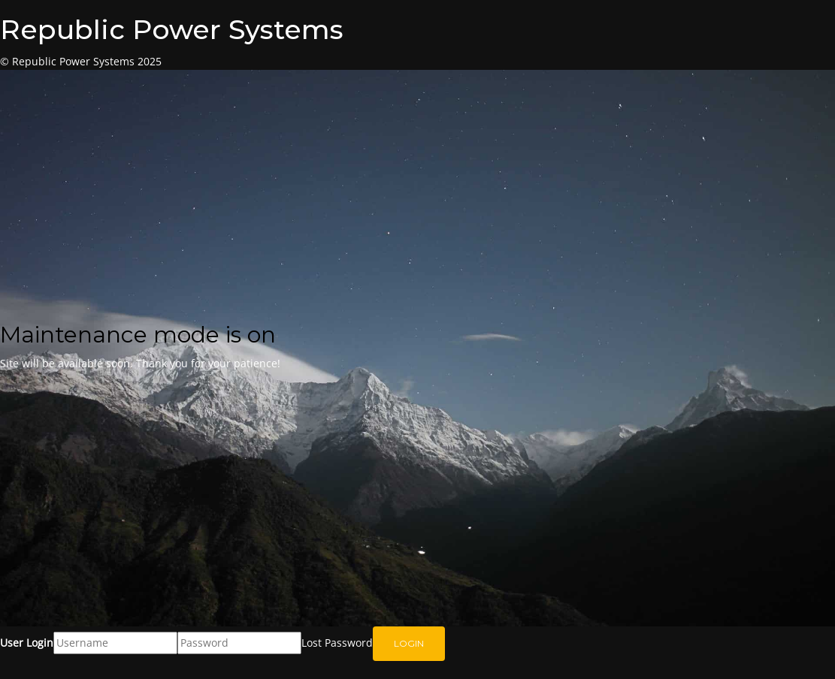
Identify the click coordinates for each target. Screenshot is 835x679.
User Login (26, 642)
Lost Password (337, 642)
